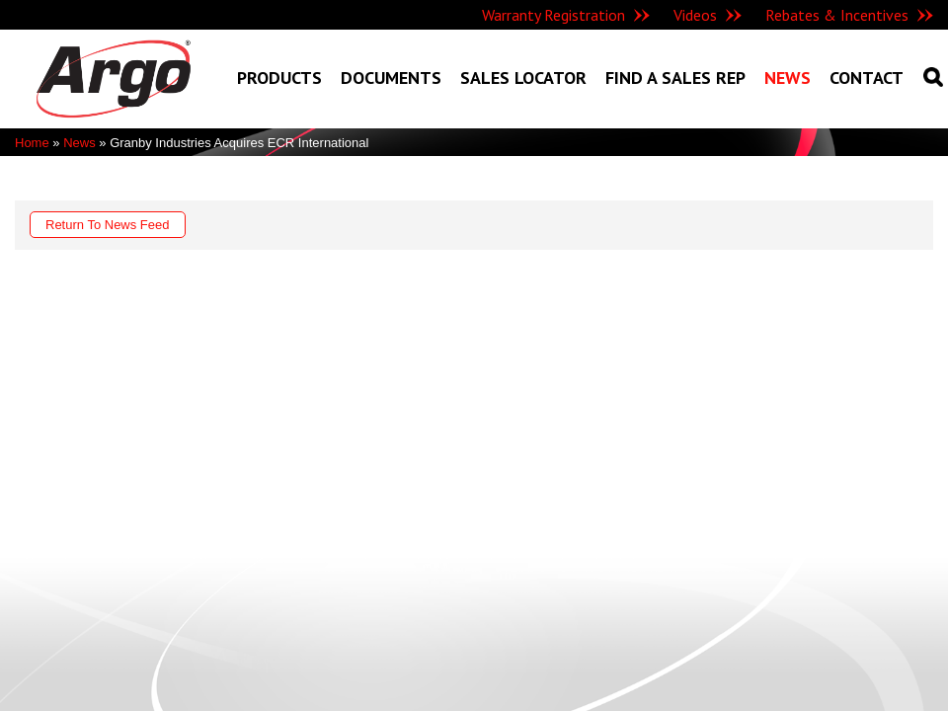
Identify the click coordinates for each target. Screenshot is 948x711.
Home (32, 142)
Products (279, 77)
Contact (867, 77)
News (787, 77)
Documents (391, 77)
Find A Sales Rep (675, 77)
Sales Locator (523, 77)
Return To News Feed (107, 224)
